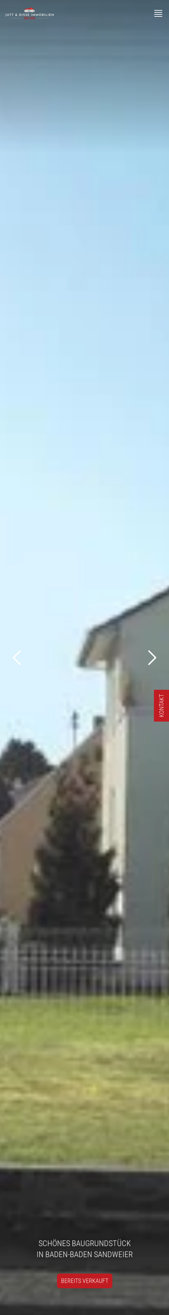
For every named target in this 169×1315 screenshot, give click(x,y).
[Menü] (158, 13)
